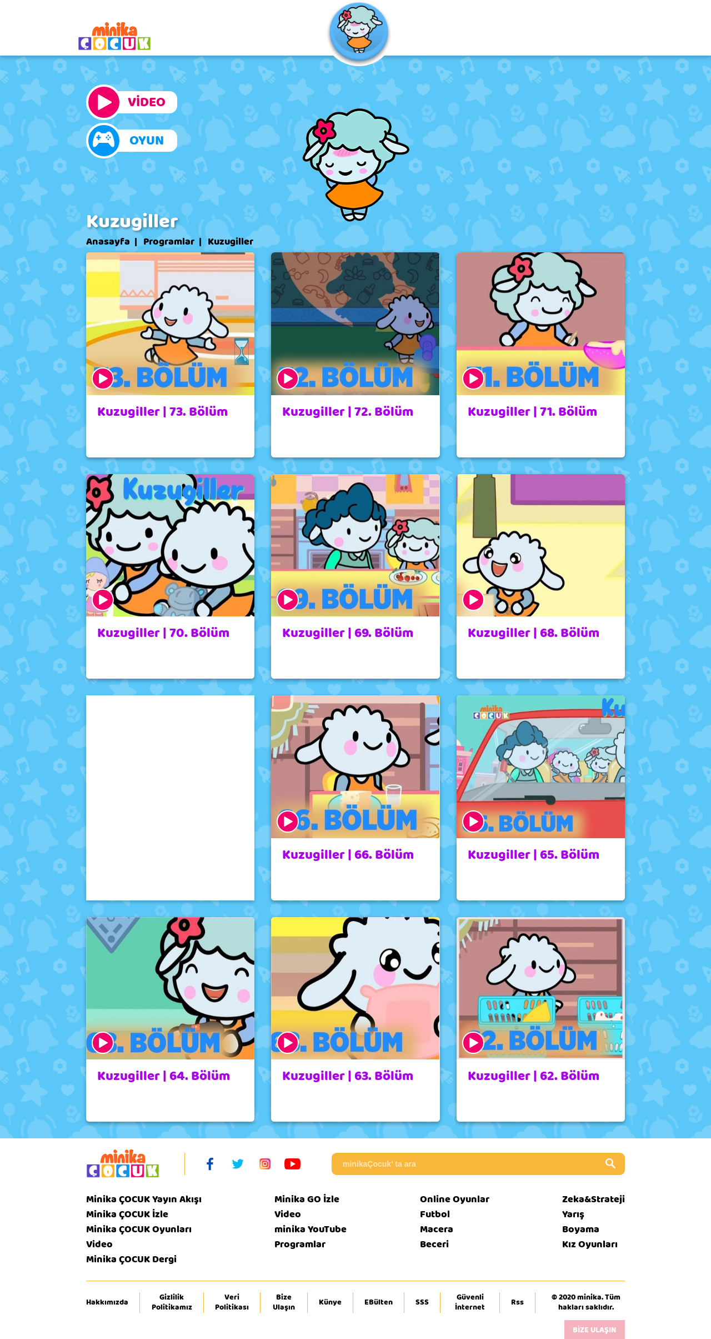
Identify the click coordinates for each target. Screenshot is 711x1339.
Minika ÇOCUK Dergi (131, 1259)
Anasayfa (108, 242)
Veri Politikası (232, 1302)
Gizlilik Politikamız (172, 1302)
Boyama (580, 1229)
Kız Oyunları (590, 1244)
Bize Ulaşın (284, 1302)
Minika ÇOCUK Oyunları (139, 1229)
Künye (330, 1302)
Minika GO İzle (306, 1199)
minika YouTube (310, 1229)
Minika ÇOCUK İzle (127, 1214)
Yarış (573, 1214)
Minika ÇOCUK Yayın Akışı (144, 1199)
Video (99, 1244)
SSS (422, 1302)
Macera (436, 1229)
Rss (517, 1302)
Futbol (435, 1214)
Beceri (434, 1244)
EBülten (378, 1302)
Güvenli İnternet (470, 1302)
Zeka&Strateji (593, 1199)
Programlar (168, 242)
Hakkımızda (107, 1302)
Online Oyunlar (454, 1199)
